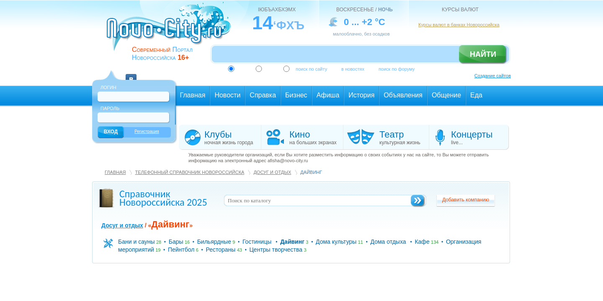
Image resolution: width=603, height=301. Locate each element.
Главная (115, 172)
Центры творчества (276, 249)
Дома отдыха (388, 241)
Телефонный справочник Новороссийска (189, 172)
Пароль (109, 108)
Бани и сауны (136, 241)
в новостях (352, 68)
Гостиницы (256, 241)
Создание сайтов (492, 75)
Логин (108, 87)
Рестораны (220, 249)
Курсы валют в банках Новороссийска (459, 24)
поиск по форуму (397, 68)
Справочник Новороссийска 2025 (163, 198)
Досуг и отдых (272, 172)
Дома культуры (336, 241)
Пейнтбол (181, 249)
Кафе (422, 241)
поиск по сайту (311, 68)
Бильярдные (214, 241)
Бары (176, 241)
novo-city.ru (171, 32)
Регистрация (146, 131)
